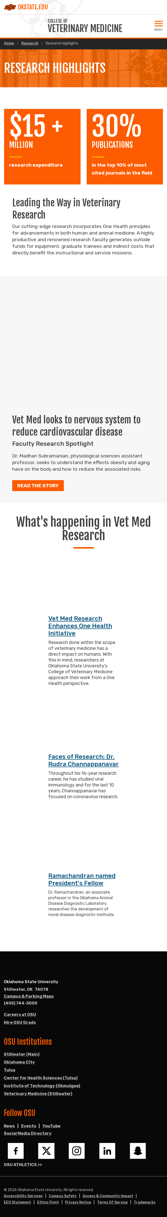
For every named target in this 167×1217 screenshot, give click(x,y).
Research (29, 43)
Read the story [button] (38, 486)
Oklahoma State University (31, 981)
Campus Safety (63, 1196)
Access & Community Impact (108, 1196)
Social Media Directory (28, 1133)
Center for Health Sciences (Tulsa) (41, 1078)
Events (28, 1126)
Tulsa (9, 1070)
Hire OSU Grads (20, 1022)
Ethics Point (48, 1202)
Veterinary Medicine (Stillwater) (38, 1093)
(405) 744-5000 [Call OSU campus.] (20, 1003)
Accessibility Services (23, 1196)
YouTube (51, 1126)
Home (9, 43)
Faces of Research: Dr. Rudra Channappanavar (83, 760)
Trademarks (145, 1202)
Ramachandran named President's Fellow (82, 879)
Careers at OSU (20, 1014)
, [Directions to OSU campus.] (26, 989)
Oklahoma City (19, 1062)
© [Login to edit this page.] (5, 1190)
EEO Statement (17, 1202)
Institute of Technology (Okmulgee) (42, 1085)
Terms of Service (112, 1202)
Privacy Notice (78, 1202)
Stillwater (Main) (21, 1054)
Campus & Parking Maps (29, 996)
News (9, 1126)
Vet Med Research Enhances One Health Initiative (80, 626)
